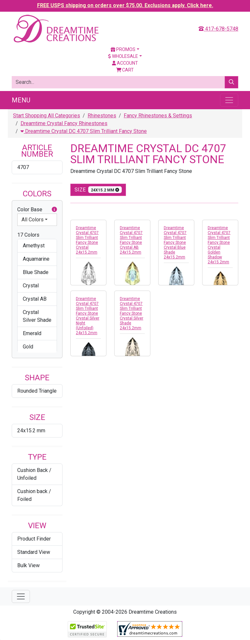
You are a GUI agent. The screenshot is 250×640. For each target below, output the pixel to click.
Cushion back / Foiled (34, 495)
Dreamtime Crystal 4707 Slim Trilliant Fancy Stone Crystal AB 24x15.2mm (131, 240)
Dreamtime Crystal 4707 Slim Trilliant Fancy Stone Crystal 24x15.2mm (87, 240)
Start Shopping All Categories (46, 115)
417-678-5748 (218, 29)
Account (125, 63)
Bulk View (28, 565)
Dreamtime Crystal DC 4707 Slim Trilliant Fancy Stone (84, 131)
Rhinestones (102, 115)
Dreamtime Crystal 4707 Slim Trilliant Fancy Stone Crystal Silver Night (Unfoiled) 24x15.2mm (87, 315)
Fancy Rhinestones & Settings (158, 115)
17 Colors (28, 235)
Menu (21, 100)
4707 (23, 167)
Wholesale (123, 56)
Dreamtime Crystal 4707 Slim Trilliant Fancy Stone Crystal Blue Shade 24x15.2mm (175, 242)
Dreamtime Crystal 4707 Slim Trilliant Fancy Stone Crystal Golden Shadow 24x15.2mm (219, 245)
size (98, 189)
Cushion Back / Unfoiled (34, 474)
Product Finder (34, 539)
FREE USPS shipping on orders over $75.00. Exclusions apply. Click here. (125, 5)
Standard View (33, 552)
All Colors (32, 219)
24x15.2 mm (31, 430)
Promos (123, 49)
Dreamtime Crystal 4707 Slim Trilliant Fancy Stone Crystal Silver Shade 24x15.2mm (131, 313)
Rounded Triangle (37, 391)
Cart (125, 69)
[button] (54, 210)
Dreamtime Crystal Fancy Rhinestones (64, 123)
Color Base (37, 210)
